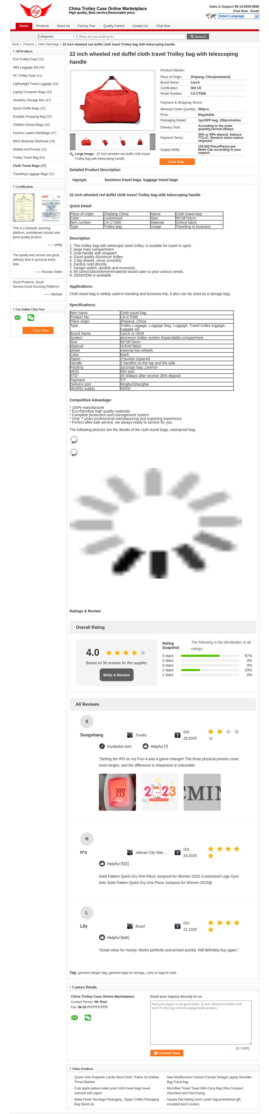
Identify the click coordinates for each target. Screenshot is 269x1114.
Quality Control (113, 26)
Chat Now (240, 11)
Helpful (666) (118, 938)
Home (24, 26)
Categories (46, 36)
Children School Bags (28, 125)
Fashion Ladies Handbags (31, 133)
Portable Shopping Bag (29, 116)
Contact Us (140, 26)
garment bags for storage (126, 973)
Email (254, 11)
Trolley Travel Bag (25, 157)
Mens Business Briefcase (31, 141)
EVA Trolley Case (25, 59)
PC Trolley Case (24, 75)
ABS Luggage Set (25, 67)
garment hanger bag (92, 973)
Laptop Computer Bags (29, 92)
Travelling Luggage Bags (30, 174)
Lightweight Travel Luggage (32, 84)
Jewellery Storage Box (29, 100)
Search (200, 37)
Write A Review (116, 675)
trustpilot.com (119, 746)
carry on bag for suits (161, 973)
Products (42, 26)
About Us (63, 26)
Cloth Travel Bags (48, 44)
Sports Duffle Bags (26, 108)
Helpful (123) (118, 864)
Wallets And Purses (27, 149)
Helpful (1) (159, 746)
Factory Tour (86, 26)
